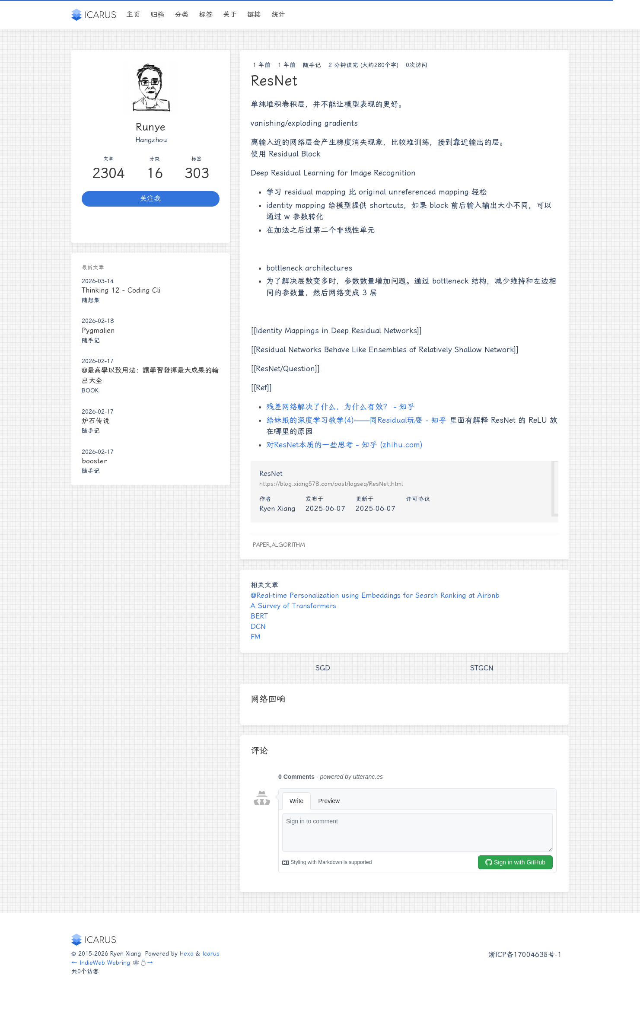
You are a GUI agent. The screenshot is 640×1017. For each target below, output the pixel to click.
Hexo (187, 953)
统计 (278, 14)
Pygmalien (98, 330)
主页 (133, 14)
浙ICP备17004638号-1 (525, 954)
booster (94, 461)
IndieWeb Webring (105, 962)
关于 (230, 14)
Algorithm (288, 544)
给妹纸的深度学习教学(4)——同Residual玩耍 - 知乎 (356, 420)
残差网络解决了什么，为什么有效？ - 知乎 (340, 406)
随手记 (312, 64)
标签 (206, 14)
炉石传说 (95, 421)
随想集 (91, 299)
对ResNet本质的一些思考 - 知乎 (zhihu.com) (344, 444)
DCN (258, 626)
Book (90, 390)
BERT (259, 616)
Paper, (262, 544)
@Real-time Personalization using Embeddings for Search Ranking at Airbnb (375, 595)
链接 (254, 14)
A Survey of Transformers (293, 606)
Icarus (211, 953)
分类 (181, 14)
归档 (157, 14)
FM (256, 637)
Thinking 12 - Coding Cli (121, 290)
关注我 (150, 198)
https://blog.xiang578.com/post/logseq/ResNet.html (331, 483)
